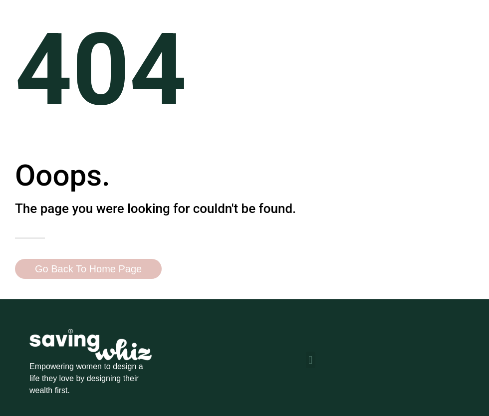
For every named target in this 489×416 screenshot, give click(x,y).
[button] (310, 360)
